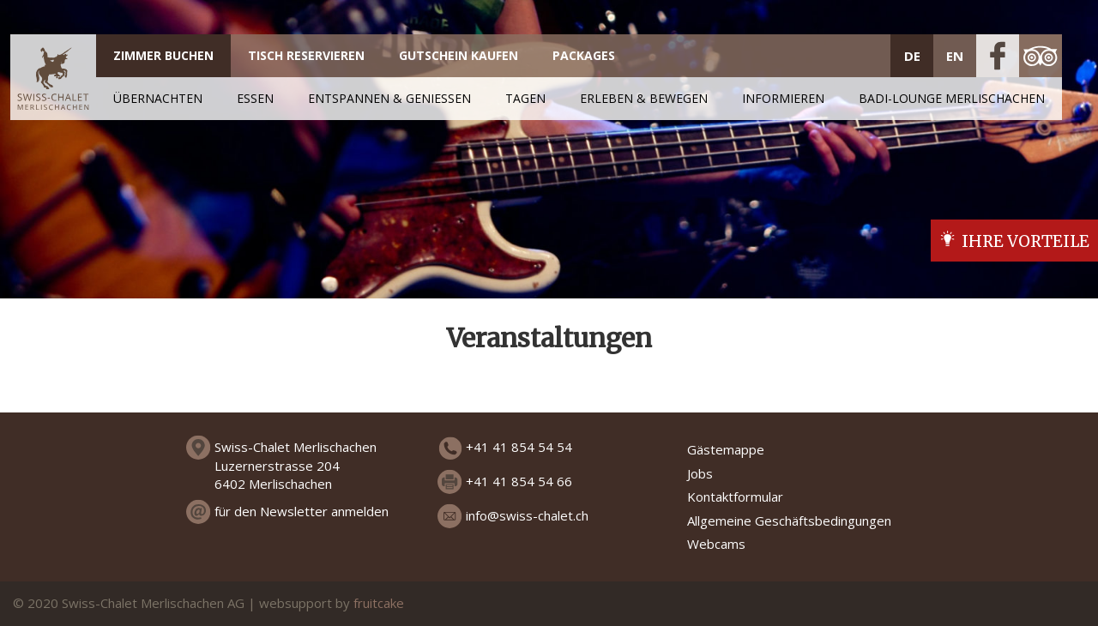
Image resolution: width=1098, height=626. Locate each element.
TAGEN (525, 98)
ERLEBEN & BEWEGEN (644, 98)
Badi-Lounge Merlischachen (952, 98)
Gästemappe (725, 449)
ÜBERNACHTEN (157, 98)
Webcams (716, 543)
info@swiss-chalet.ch (527, 515)
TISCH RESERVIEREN (306, 55)
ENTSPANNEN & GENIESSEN (389, 98)
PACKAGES (583, 55)
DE (912, 55)
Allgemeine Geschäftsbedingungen (789, 520)
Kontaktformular (735, 496)
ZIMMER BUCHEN (163, 55)
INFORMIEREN (783, 98)
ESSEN (255, 98)
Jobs (700, 473)
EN (954, 55)
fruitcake (378, 602)
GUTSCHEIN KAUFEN (458, 55)
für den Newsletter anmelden (301, 511)
